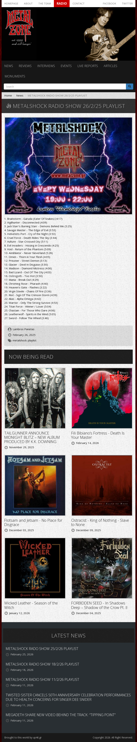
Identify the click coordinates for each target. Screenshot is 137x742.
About (28, 3)
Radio (62, 3)
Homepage (11, 3)
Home (8, 95)
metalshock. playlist (24, 340)
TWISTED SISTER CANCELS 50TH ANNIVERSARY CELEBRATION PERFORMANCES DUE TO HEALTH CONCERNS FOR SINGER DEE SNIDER (68, 697)
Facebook (109, 3)
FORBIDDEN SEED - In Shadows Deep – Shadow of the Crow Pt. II (99, 605)
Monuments (15, 76)
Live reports (87, 66)
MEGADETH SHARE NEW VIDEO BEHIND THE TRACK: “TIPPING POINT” (61, 714)
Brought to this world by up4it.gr (23, 737)
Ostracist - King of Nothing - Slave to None (100, 522)
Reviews (25, 66)
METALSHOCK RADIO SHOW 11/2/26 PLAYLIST (42, 679)
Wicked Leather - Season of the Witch (31, 605)
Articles (110, 66)
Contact (79, 3)
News (8, 66)
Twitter (127, 3)
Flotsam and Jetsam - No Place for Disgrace (33, 522)
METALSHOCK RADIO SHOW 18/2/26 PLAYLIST (42, 664)
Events (66, 66)
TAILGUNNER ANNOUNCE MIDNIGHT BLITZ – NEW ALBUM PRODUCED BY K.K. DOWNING (32, 437)
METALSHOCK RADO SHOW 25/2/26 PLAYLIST (42, 648)
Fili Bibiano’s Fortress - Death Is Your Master (98, 435)
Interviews (46, 66)
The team (44, 3)
